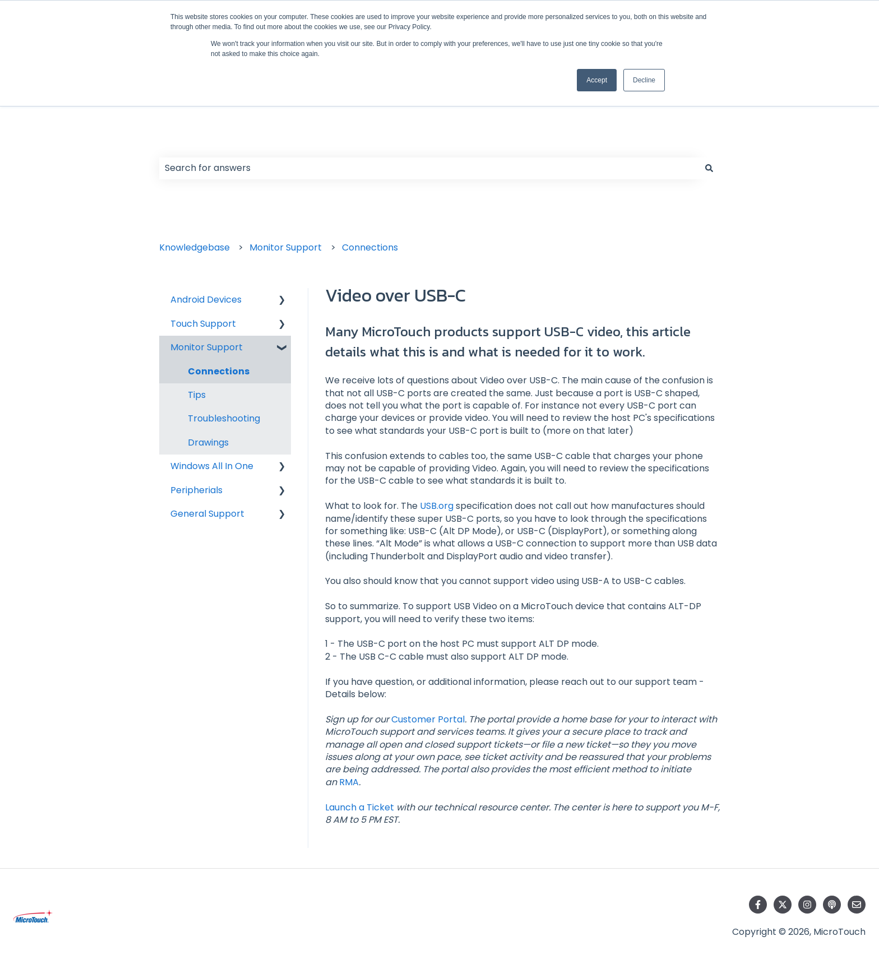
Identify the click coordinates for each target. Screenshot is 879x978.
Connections (370, 247)
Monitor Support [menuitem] (206, 347)
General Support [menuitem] (207, 513)
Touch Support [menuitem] (203, 323)
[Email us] (857, 905)
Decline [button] (644, 80)
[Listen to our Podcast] (832, 905)
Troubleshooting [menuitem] (224, 418)
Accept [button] (596, 80)
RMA (349, 782)
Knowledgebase (194, 247)
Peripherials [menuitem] (196, 490)
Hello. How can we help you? (271, 141)
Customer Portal (428, 719)
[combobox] (428, 168)
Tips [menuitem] (197, 394)
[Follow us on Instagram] (807, 905)
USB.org (437, 505)
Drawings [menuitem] (208, 442)
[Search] (709, 168)
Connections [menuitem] (218, 371)
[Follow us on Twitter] (783, 905)
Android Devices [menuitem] (206, 299)
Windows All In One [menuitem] (211, 466)
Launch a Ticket (359, 807)
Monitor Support (285, 247)
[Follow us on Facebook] (758, 905)
